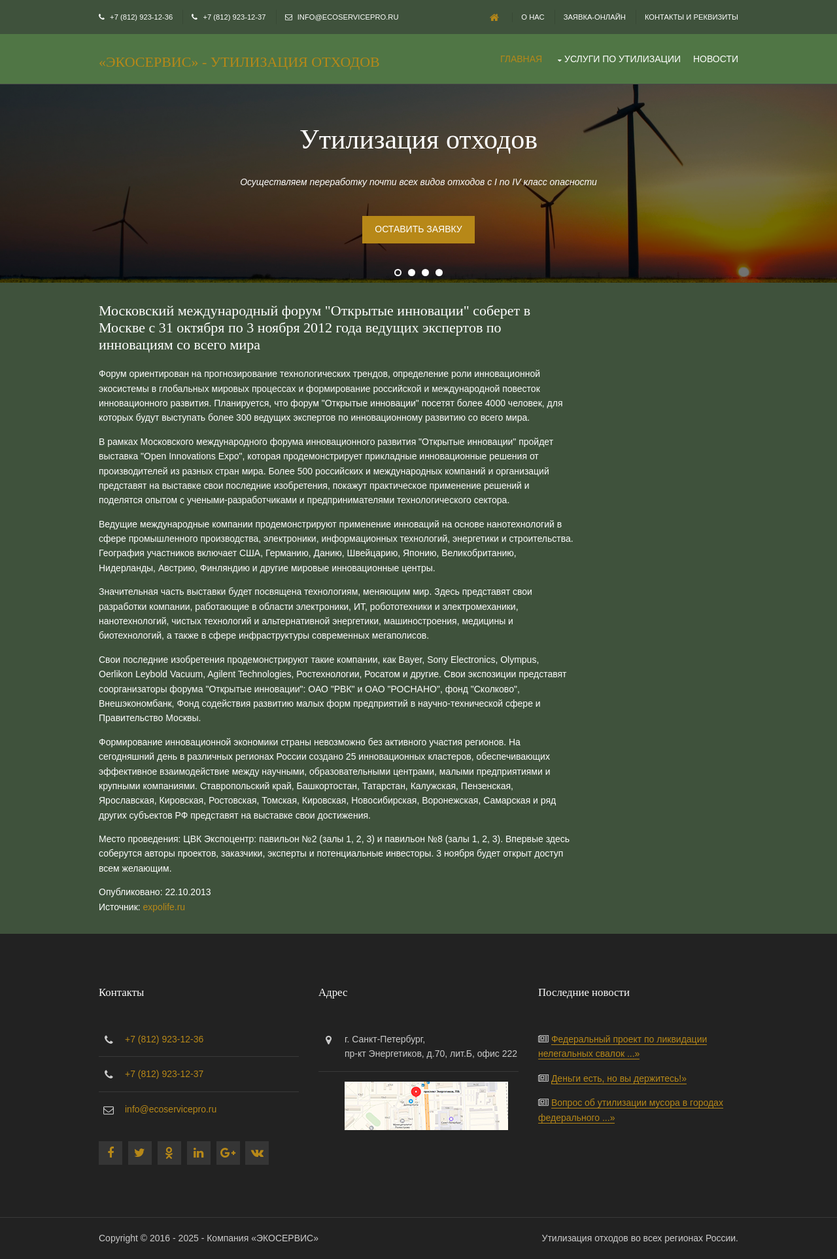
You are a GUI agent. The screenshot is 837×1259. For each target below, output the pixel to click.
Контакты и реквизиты (691, 17)
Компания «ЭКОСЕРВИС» (262, 1238)
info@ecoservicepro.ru (348, 17)
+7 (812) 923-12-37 (234, 17)
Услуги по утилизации (622, 59)
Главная (521, 59)
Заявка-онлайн (595, 17)
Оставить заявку (418, 229)
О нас (532, 17)
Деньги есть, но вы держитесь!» (619, 1078)
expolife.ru (164, 907)
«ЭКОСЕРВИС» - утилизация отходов (239, 62)
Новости (715, 59)
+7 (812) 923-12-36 (141, 17)
